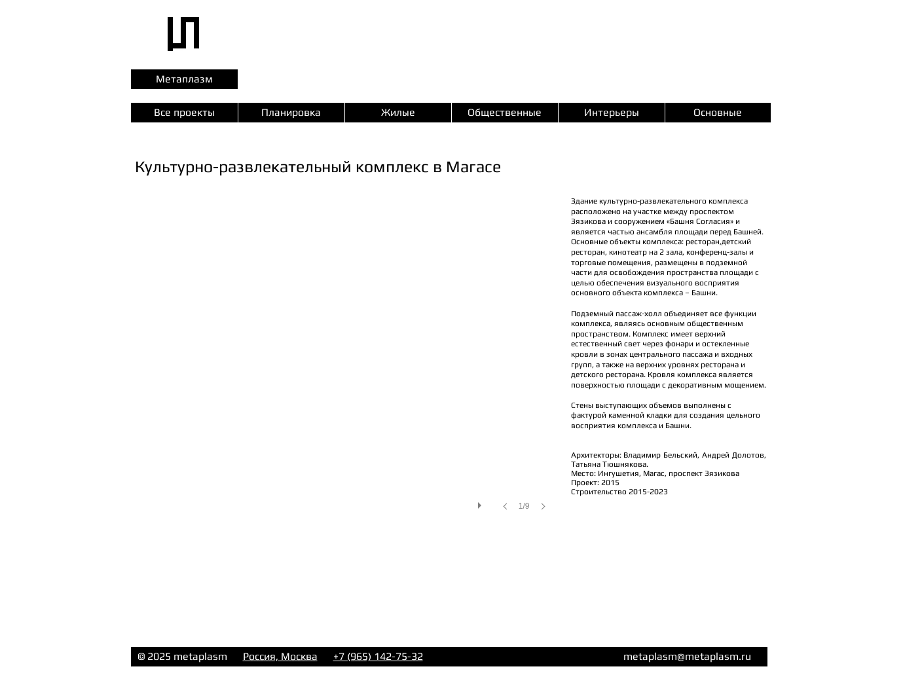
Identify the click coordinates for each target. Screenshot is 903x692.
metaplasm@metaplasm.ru (687, 656)
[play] (481, 502)
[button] (344, 366)
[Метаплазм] (184, 79)
